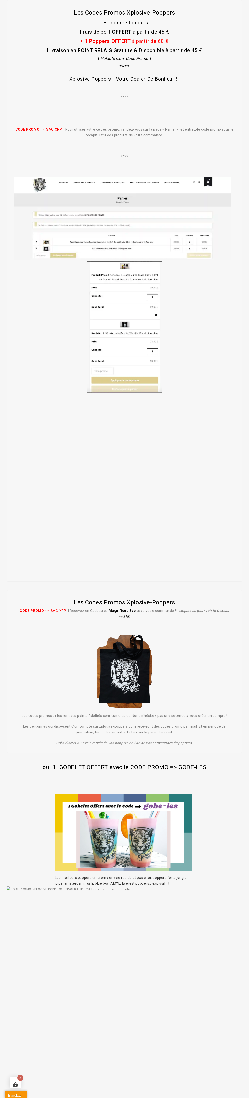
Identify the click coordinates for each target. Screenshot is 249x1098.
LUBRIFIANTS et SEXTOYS (151, 1052)
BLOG (196, 1058)
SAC (127, 617)
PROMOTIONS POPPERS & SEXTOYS (78, 1058)
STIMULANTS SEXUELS (202, 1052)
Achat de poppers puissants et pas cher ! (86, 1052)
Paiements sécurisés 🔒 (173, 1070)
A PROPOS (32, 1052)
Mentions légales (65, 1070)
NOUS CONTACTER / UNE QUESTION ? (150, 1058)
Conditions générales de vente (116, 1070)
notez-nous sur (38, 987)
